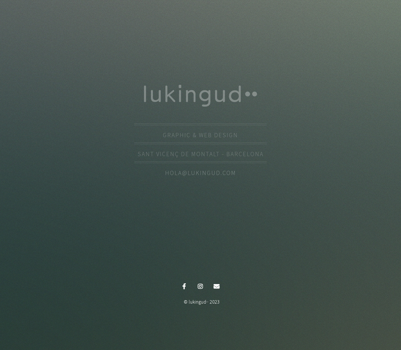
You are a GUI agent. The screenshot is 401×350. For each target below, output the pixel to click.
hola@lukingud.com (200, 173)
